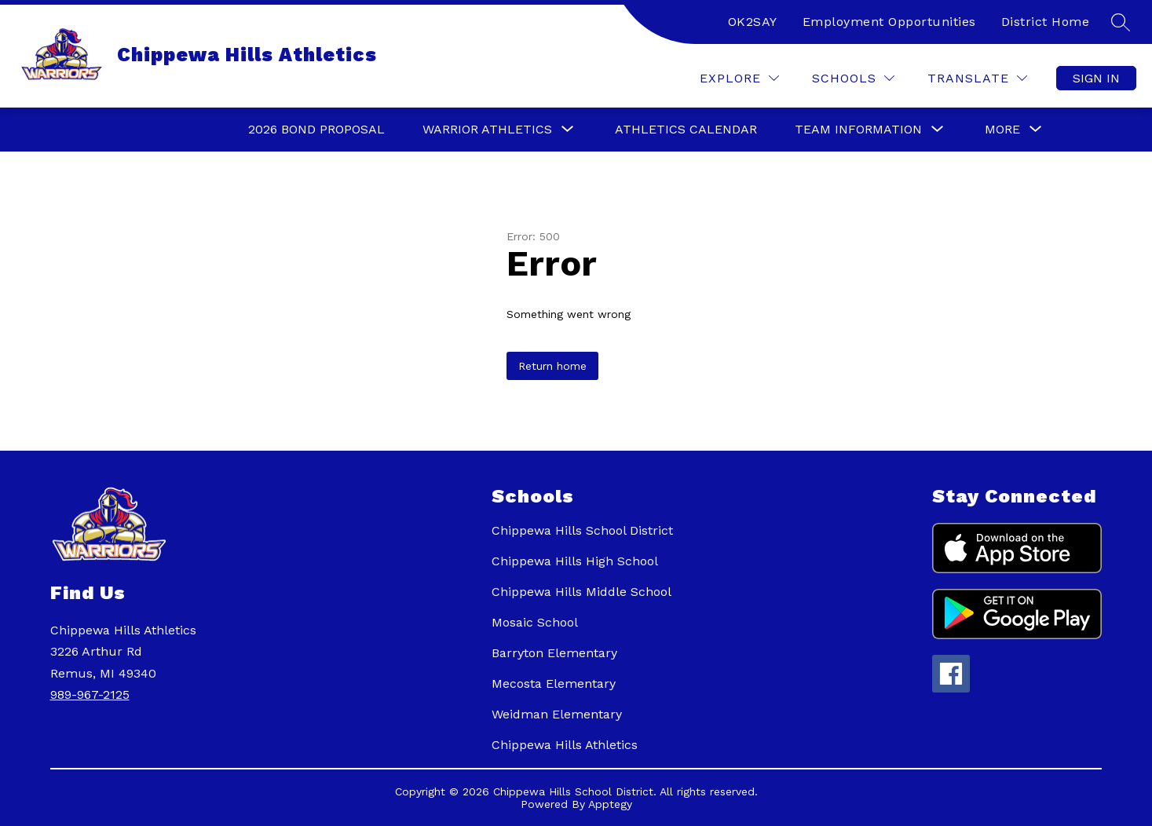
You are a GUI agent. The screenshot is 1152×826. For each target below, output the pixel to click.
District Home (1045, 21)
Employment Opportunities (889, 21)
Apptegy (610, 804)
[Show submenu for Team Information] (858, 129)
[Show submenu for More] (1002, 129)
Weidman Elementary (557, 714)
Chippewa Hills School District (582, 530)
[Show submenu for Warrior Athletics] (487, 129)
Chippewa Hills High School (575, 561)
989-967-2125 (90, 694)
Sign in (1096, 78)
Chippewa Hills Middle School (581, 591)
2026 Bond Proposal (316, 129)
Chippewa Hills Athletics (565, 744)
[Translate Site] (977, 78)
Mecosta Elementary (554, 683)
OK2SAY (752, 21)
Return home (552, 366)
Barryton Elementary (554, 652)
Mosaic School (535, 622)
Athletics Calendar (686, 129)
